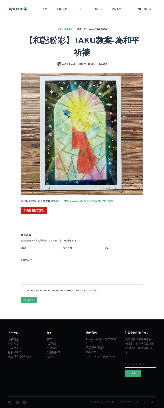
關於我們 (62, 8)
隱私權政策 (14, 352)
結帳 (49, 356)
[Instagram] (17, 402)
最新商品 (13, 339)
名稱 (24, 248)
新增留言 (26, 260)
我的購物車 (53, 352)
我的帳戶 (52, 343)
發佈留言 (29, 299)
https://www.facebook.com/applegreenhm (88, 201)
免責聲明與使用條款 (20, 356)
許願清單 (52, 348)
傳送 (133, 373)
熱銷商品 (13, 343)
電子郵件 (68, 248)
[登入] (145, 9)
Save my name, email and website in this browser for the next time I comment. (61, 290)
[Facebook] (9, 402)
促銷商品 (13, 348)
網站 (107, 248)
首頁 (45, 8)
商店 (81, 9)
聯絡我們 (117, 8)
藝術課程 (103, 64)
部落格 (98, 8)
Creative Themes (141, 402)
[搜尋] (151, 9)
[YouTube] (24, 402)
